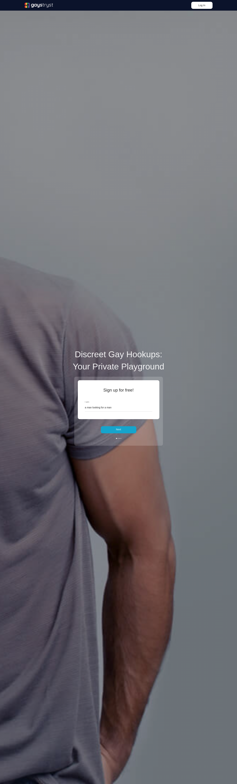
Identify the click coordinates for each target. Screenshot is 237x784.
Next (118, 429)
